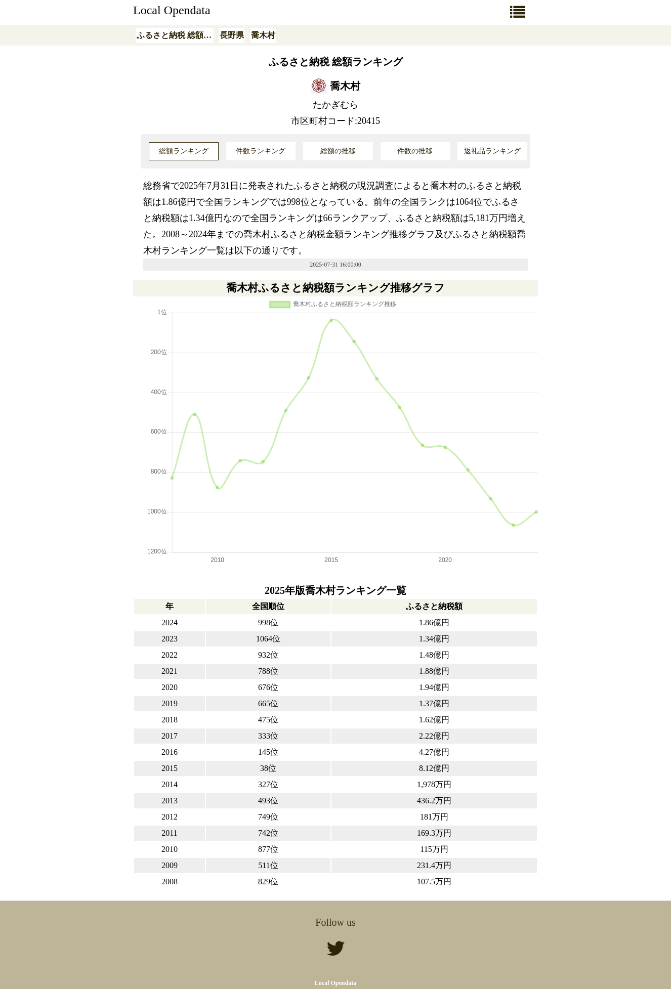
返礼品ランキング (492, 151)
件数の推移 (415, 151)
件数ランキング (260, 151)
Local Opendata (172, 10)
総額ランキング (183, 151)
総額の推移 (338, 151)
